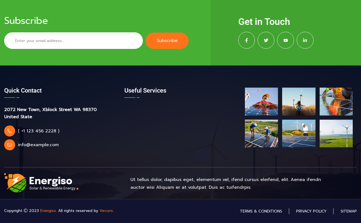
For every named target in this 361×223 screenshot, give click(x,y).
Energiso (48, 211)
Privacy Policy (311, 211)
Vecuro (106, 211)
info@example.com (38, 144)
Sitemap (349, 211)
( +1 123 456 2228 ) (38, 131)
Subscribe (167, 40)
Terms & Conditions (261, 211)
